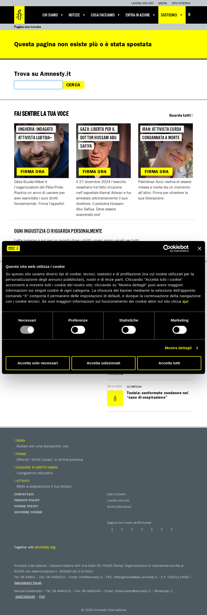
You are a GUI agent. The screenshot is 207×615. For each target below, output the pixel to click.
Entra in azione (141, 15)
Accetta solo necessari (38, 363)
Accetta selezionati (103, 363)
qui (185, 301)
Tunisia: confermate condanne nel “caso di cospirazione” (157, 395)
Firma (20, 454)
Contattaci (24, 494)
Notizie (77, 15)
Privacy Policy (26, 500)
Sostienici (172, 15)
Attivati (22, 480)
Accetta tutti (169, 363)
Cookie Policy (26, 506)
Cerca (73, 85)
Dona (19, 440)
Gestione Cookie (28, 512)
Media (162, 3)
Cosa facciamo (106, 15)
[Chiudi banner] (199, 248)
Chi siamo (53, 15)
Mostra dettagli (178, 348)
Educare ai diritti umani (36, 467)
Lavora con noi (142, 3)
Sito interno (181, 3)
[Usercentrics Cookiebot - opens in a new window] (167, 248)
